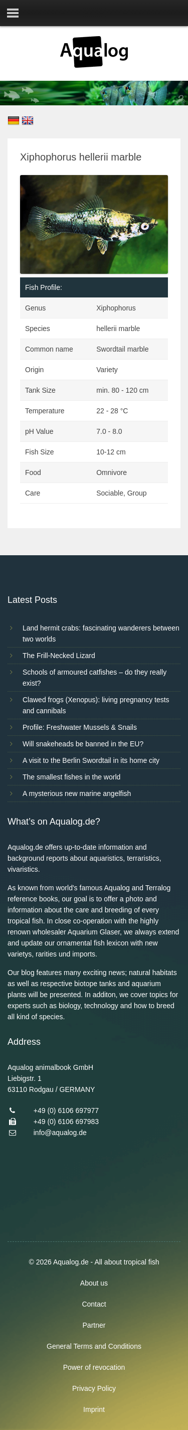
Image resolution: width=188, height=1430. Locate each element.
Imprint (94, 1409)
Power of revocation (94, 1367)
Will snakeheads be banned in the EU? (83, 744)
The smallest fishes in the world (71, 777)
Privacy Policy (94, 1388)
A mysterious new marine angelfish (77, 793)
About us (94, 1283)
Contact (94, 1304)
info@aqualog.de (60, 1133)
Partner (94, 1325)
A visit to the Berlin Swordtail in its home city (91, 760)
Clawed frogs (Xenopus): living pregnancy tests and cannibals (96, 705)
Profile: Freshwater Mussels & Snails (80, 727)
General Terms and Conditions (94, 1346)
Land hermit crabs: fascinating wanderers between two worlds (101, 633)
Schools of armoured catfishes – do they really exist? (94, 677)
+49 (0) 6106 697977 (66, 1110)
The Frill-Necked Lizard (59, 656)
